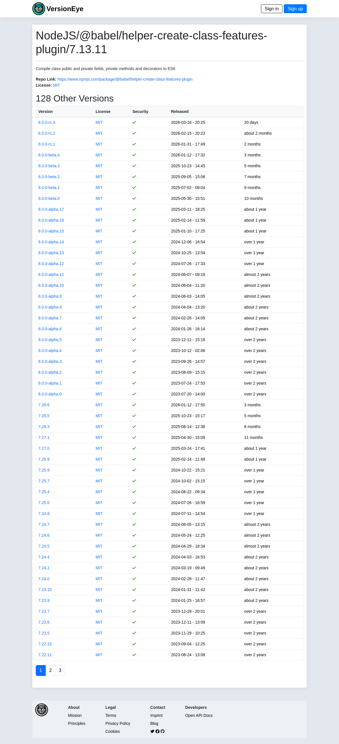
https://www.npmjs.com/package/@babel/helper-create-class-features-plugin (125, 79)
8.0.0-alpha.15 (51, 231)
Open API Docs (199, 715)
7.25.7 (43, 481)
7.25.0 (43, 502)
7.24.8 (43, 513)
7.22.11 (45, 655)
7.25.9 (43, 470)
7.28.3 (43, 426)
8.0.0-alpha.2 (50, 372)
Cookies (112, 731)
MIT (56, 85)
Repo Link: (46, 79)
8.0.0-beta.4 (49, 155)
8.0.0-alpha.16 (51, 220)
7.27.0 (43, 448)
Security (140, 111)
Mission (74, 715)
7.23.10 (45, 589)
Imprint (156, 715)
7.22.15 (45, 644)
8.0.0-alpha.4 (50, 350)
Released (179, 111)
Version (45, 111)
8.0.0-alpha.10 (51, 285)
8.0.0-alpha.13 (51, 252)
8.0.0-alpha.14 (51, 242)
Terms (110, 715)
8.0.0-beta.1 (49, 187)
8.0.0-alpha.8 (50, 307)
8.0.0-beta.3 (49, 166)
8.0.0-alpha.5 (50, 339)
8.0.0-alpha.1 (50, 383)
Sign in (272, 8)
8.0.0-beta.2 (49, 176)
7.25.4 (43, 492)
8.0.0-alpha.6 (50, 329)
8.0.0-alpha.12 (51, 263)
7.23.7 (43, 611)
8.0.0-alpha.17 (51, 209)
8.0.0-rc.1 (46, 144)
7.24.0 (43, 578)
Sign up (295, 8)
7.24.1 (43, 568)
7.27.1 (43, 437)
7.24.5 (43, 546)
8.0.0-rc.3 (46, 122)
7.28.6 (43, 405)
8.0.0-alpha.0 (50, 394)
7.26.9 (43, 459)
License (102, 111)
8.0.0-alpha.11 (51, 274)
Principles (76, 723)
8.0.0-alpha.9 (50, 296)
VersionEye (64, 9)
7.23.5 (43, 633)
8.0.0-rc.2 (46, 133)
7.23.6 (43, 622)
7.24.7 (43, 524)
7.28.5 (43, 415)
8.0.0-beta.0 (49, 198)
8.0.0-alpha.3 (50, 361)
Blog (154, 723)
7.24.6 (43, 535)
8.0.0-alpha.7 (50, 318)
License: (44, 85)
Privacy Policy (117, 723)
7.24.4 (43, 557)
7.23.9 (43, 600)
